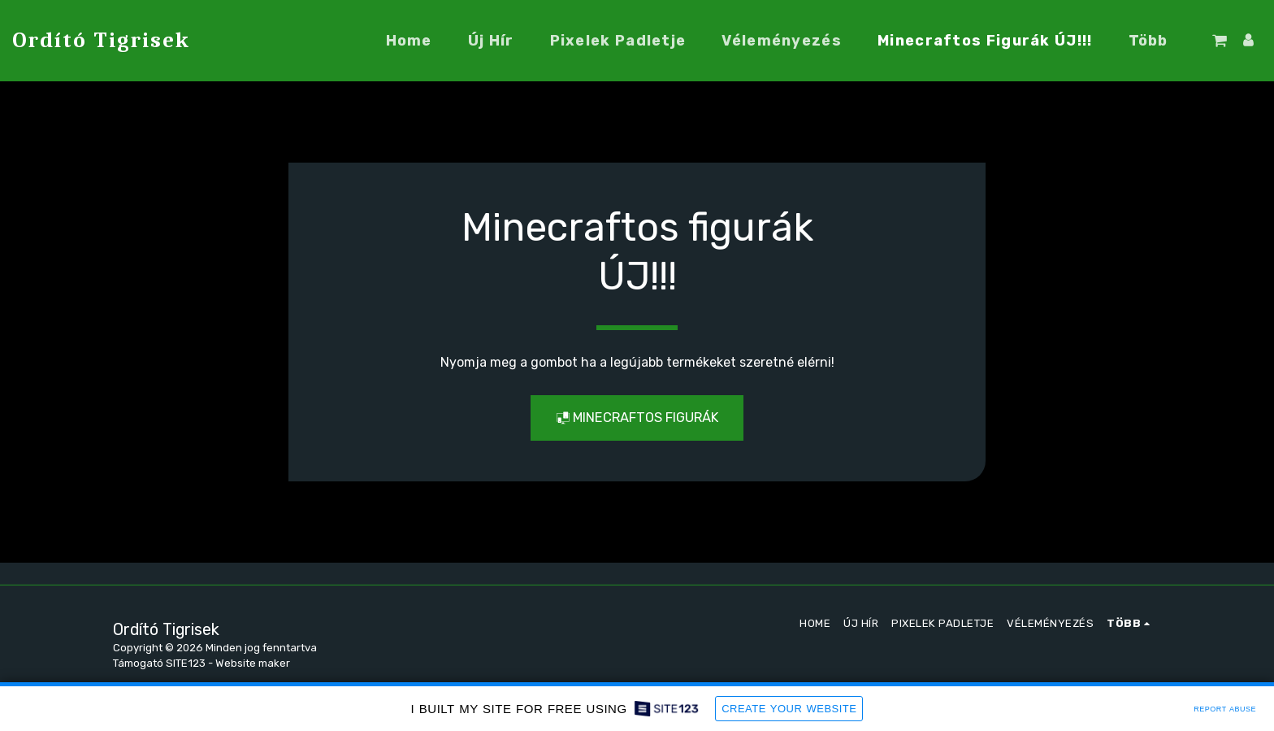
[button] (1219, 41)
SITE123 (186, 663)
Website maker (252, 663)
